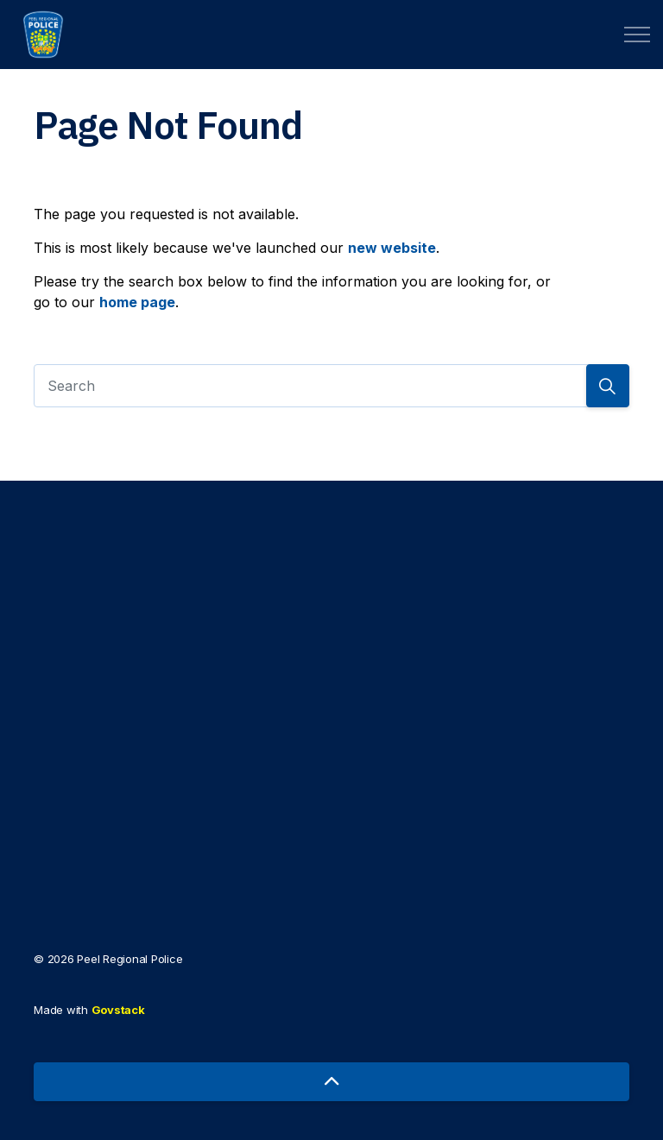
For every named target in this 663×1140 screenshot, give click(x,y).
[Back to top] (331, 1081)
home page (137, 302)
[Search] (331, 385)
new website (392, 247)
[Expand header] (637, 34)
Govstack (118, 1010)
